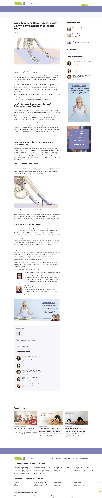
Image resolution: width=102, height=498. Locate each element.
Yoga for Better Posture (40, 473)
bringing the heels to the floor (52, 213)
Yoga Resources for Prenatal (81, 467)
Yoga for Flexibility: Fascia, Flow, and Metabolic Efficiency (30, 378)
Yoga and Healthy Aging (58, 14)
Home (26, 8)
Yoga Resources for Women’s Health (83, 470)
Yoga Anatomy (17, 484)
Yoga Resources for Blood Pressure (23, 472)
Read (31, 8)
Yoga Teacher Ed (58, 484)
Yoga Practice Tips (38, 485)
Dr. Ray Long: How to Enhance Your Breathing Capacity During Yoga (29, 339)
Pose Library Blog (31, 14)
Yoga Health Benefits (44, 14)
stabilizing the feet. (21, 214)
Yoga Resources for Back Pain (21, 468)
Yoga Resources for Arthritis (21, 467)
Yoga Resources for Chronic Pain (42, 467)
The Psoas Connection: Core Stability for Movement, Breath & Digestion (30, 384)
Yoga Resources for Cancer (81, 472)
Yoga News (17, 485)
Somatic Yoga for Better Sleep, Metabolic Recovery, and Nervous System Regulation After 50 (31, 371)
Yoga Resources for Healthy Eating (43, 472)
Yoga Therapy (77, 482)
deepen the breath (51, 114)
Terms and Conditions (83, 458)
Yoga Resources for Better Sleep (22, 470)
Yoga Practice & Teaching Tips (41, 484)
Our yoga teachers (72, 8)
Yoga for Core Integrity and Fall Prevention (31, 364)
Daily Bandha (35, 269)
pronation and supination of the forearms (37, 168)
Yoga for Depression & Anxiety (41, 468)
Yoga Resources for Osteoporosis (62, 472)
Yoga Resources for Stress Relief (82, 468)
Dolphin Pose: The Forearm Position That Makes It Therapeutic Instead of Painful (81, 42)
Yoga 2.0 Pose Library (48, 8)
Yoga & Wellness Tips (79, 485)
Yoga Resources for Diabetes (41, 470)
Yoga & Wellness (78, 484)
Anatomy (69, 52)
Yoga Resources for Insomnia (61, 468)
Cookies (76, 458)
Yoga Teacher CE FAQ (66, 458)
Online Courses (60, 8)
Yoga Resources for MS (60, 470)
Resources (58, 458)
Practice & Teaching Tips (73, 14)
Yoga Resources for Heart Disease (62, 467)
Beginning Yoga (18, 482)
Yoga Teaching (58, 485)
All (23, 14)
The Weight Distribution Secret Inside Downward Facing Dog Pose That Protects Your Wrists (81, 35)
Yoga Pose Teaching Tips (40, 482)
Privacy (72, 458)
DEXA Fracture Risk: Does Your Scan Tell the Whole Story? (80, 28)
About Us (53, 458)
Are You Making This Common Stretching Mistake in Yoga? (30, 345)
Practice (37, 8)
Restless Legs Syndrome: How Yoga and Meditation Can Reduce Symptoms (30, 333)
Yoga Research (58, 482)
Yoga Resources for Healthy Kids (22, 473)
